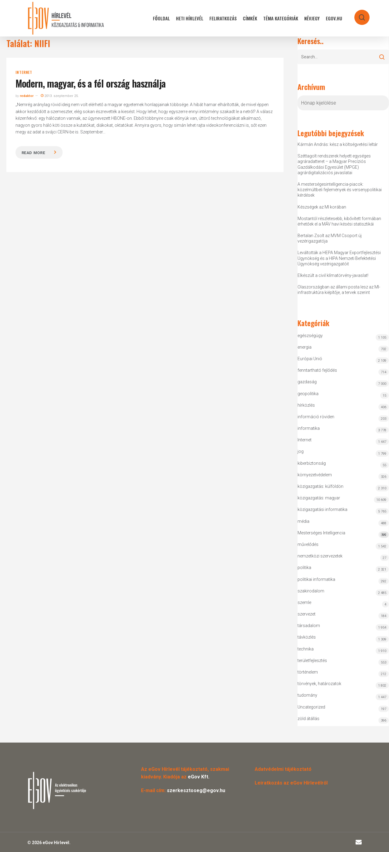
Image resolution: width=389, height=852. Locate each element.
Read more (33, 152)
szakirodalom (311, 590)
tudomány (307, 695)
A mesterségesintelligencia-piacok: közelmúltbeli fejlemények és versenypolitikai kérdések (340, 190)
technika (306, 649)
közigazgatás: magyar (319, 497)
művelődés (308, 544)
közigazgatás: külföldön (320, 486)
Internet (23, 72)
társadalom (309, 625)
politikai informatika (316, 579)
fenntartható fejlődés (317, 370)
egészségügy (310, 335)
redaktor (26, 96)
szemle (304, 602)
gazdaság (307, 381)
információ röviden (316, 416)
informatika (309, 428)
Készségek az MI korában (322, 207)
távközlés (307, 637)
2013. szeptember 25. (60, 96)
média (303, 521)
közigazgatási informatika (322, 509)
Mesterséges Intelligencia (343, 534)
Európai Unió (310, 358)
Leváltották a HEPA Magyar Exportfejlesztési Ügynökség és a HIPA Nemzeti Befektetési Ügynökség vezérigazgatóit (339, 258)
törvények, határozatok (319, 683)
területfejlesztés (312, 660)
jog (301, 451)
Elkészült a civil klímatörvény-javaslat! (333, 275)
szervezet (306, 614)
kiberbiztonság (312, 463)
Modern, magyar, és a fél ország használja (90, 83)
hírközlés (306, 405)
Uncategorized (311, 707)
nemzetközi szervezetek (320, 556)
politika (304, 567)
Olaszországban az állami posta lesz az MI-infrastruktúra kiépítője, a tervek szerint (339, 290)
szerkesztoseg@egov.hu (196, 790)
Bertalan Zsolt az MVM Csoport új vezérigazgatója (330, 238)
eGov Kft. (198, 777)
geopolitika (308, 393)
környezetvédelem (315, 474)
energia (305, 347)
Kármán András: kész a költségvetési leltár (338, 144)
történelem (308, 672)
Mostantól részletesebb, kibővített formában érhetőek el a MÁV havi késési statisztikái (339, 221)
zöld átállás (308, 718)
